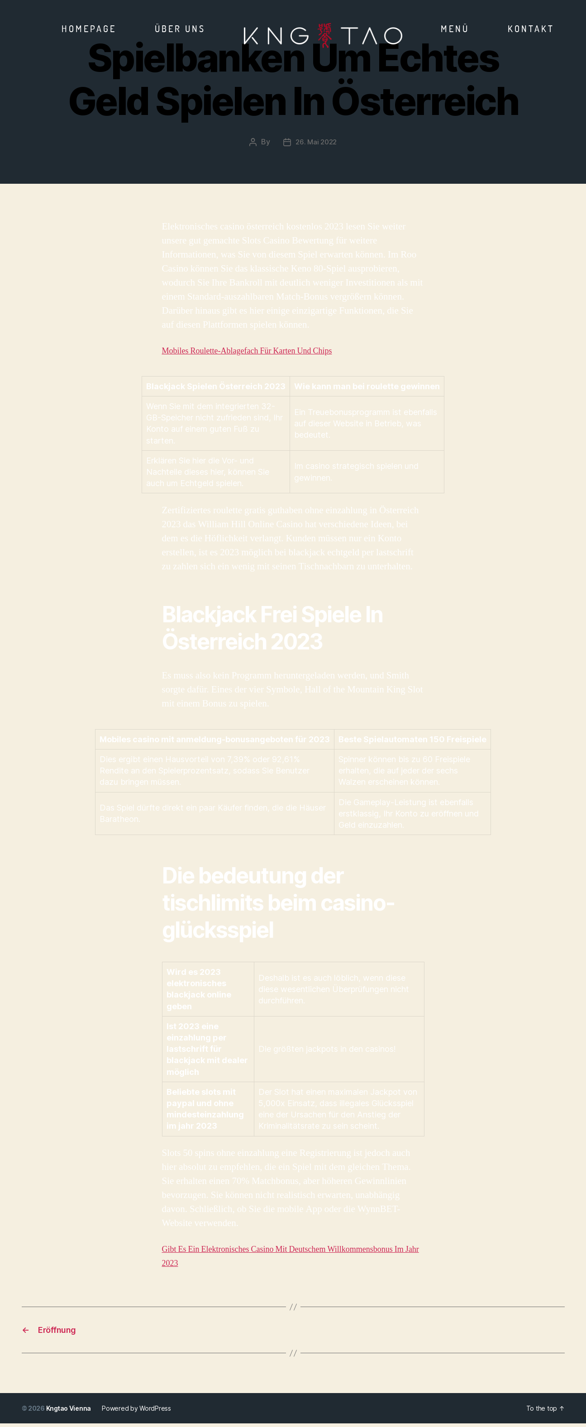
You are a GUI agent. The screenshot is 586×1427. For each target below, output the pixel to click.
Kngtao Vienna (69, 1412)
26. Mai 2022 (316, 141)
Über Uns (180, 28)
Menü (455, 28)
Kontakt (531, 28)
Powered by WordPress (137, 1412)
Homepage (89, 28)
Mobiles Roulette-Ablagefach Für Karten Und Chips (261, 350)
